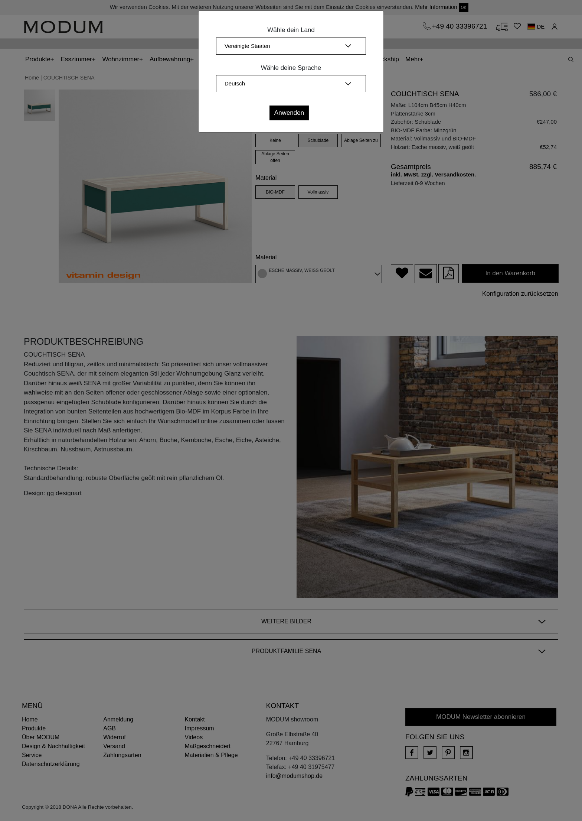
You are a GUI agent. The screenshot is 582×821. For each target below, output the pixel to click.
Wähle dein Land (291, 29)
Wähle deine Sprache (291, 67)
